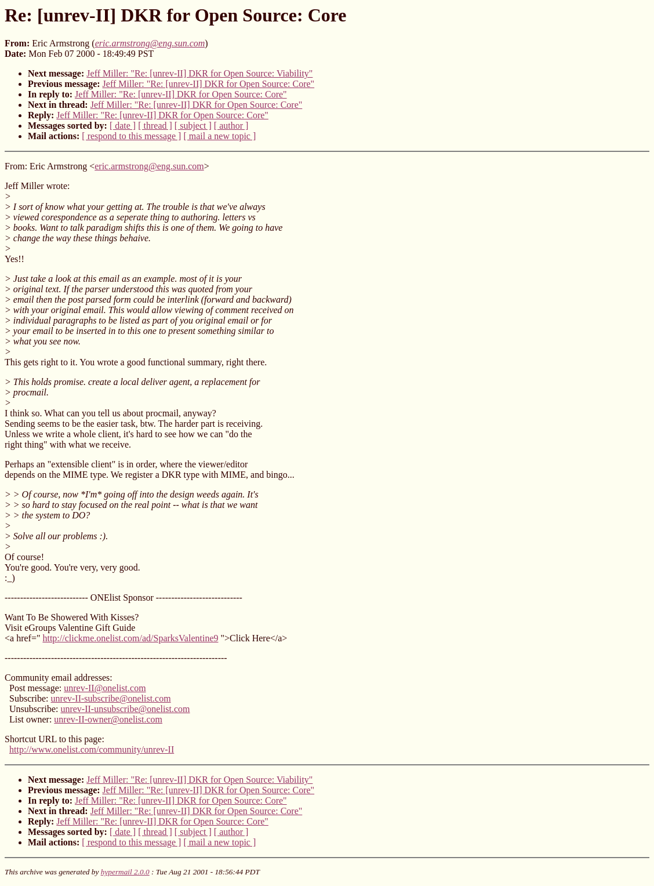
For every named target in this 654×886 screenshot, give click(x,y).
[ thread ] (155, 125)
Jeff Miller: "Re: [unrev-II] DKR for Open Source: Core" (209, 84)
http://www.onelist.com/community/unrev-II (91, 749)
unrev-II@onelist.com (105, 688)
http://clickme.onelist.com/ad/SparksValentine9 (130, 638)
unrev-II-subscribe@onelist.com (111, 698)
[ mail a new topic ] (219, 136)
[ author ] (231, 125)
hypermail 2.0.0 (125, 871)
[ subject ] (193, 125)
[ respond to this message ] (131, 136)
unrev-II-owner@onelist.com (108, 719)
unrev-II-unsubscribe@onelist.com (125, 709)
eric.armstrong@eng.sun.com (149, 166)
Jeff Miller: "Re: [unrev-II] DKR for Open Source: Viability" (199, 73)
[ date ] (123, 125)
